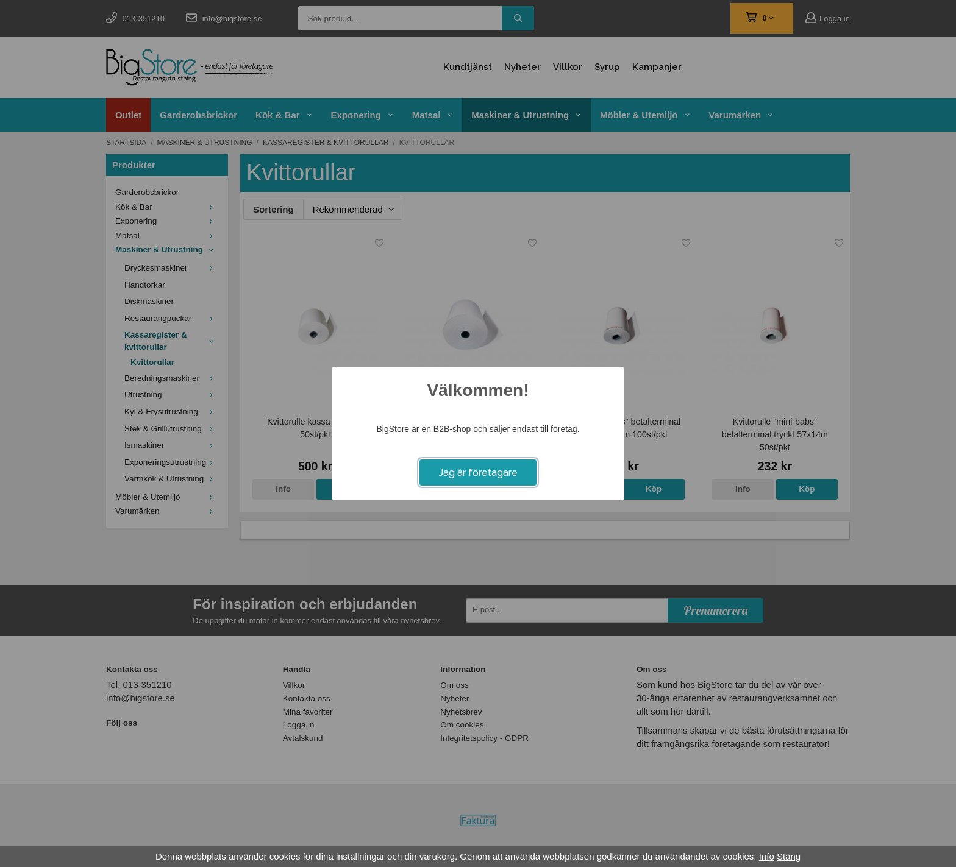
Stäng (789, 856)
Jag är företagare (478, 472)
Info (766, 856)
